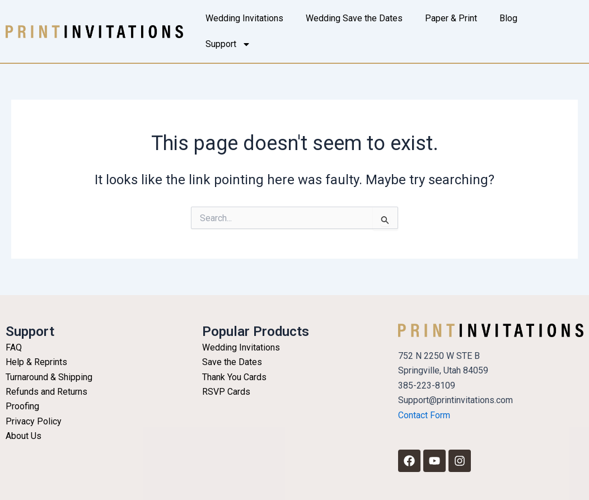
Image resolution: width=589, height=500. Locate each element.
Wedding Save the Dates (354, 18)
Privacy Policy (34, 421)
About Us (23, 436)
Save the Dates (232, 362)
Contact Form (424, 415)
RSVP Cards (226, 391)
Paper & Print (451, 18)
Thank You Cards (234, 377)
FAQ (14, 347)
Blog (508, 18)
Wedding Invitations (244, 18)
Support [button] (228, 44)
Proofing (22, 406)
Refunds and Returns (46, 391)
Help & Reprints (36, 362)
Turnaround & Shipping (49, 377)
